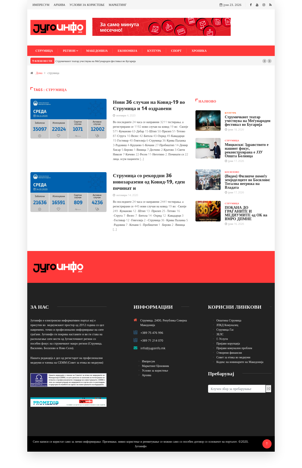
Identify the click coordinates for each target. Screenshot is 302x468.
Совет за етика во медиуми (233, 357)
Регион (69, 51)
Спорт (176, 51)
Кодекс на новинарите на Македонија (239, 362)
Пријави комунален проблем (234, 348)
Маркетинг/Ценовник (155, 366)
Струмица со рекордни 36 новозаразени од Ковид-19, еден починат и (149, 181)
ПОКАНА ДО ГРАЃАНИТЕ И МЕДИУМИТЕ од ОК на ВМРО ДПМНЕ (246, 213)
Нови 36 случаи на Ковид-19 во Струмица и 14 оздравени (149, 105)
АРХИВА (59, 5)
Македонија (97, 51)
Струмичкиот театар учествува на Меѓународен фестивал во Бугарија (96, 61)
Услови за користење (155, 370)
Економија (127, 51)
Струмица (44, 51)
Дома (39, 73)
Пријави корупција (228, 343)
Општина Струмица (228, 320)
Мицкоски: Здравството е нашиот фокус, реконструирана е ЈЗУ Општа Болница (247, 150)
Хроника (199, 51)
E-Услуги (222, 339)
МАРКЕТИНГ (118, 5)
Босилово (232, 171)
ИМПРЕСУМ (41, 5)
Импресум (148, 361)
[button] (264, 61)
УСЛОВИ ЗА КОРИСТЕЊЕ (86, 5)
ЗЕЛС (220, 334)
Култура (154, 51)
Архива (146, 375)
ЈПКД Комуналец (227, 325)
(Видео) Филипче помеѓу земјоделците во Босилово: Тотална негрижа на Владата (247, 181)
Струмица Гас (225, 330)
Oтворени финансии (229, 353)
